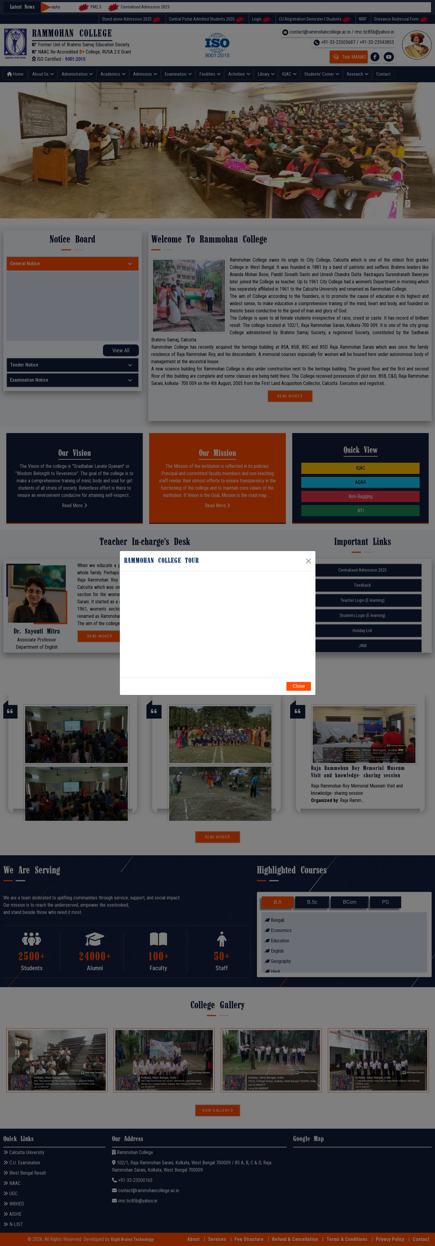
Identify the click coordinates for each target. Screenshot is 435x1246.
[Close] (308, 561)
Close (299, 686)
